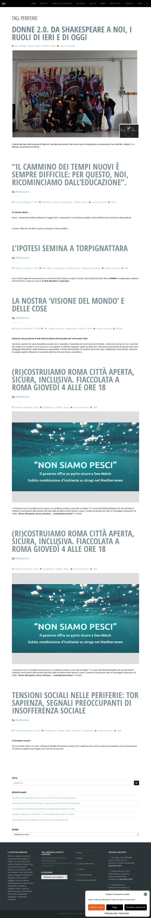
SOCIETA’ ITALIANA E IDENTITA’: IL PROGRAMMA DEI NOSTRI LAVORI (43, 814)
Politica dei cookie (111, 913)
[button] (145, 894)
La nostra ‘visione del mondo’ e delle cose (68, 304)
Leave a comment (67, 46)
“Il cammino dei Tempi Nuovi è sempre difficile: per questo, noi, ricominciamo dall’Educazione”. (70, 174)
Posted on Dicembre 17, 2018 (26, 328)
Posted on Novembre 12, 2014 (26, 731)
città (45, 328)
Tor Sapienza (87, 731)
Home (79, 853)
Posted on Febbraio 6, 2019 (25, 268)
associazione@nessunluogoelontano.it (57, 863)
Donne (37, 46)
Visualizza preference (135, 907)
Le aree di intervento (85, 864)
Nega (114, 907)
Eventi (103, 3)
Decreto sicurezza (56, 328)
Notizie (80, 858)
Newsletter (115, 3)
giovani (56, 202)
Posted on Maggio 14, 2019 (25, 202)
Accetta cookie (96, 907)
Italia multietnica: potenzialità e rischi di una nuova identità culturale (40, 820)
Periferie (45, 46)
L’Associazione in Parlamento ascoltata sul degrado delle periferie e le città (43, 809)
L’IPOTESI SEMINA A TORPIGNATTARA (70, 248)
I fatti (113, 202)
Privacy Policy (124, 913)
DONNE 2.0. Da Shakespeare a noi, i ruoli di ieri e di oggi (72, 33)
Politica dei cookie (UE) (86, 880)
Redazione (22, 191)
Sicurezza (76, 731)
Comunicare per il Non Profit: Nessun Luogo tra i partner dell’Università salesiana (46, 803)
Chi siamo (81, 3)
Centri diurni (47, 268)
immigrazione (66, 202)
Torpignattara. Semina (91, 268)
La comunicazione (84, 875)
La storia (80, 869)
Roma (84, 202)
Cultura (30, 46)
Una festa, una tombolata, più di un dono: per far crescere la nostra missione (44, 798)
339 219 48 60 (47, 866)
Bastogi (22, 46)
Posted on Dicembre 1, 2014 (25, 407)
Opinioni (119, 328)
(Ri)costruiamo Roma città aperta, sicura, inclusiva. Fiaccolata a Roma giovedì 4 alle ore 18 (73, 379)
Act (3, 3)
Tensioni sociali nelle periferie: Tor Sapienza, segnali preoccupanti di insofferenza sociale (75, 702)
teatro (53, 46)
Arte (16, 46)
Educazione (47, 202)
